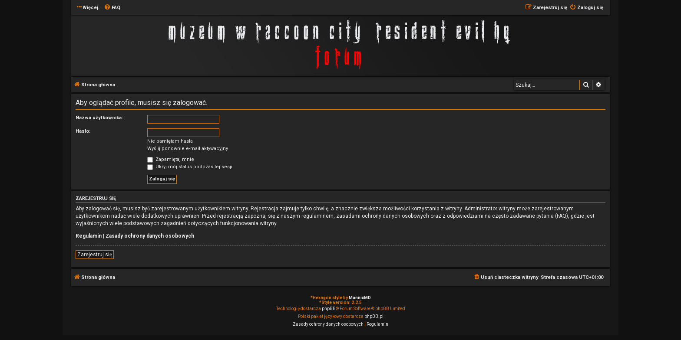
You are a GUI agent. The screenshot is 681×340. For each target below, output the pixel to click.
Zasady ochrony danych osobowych (150, 236)
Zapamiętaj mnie (170, 159)
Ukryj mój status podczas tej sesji (189, 167)
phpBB (329, 308)
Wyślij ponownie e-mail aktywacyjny (187, 148)
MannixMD (360, 297)
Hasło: (83, 131)
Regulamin (89, 236)
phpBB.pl (373, 316)
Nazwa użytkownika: (99, 118)
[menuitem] (112, 8)
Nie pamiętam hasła (170, 141)
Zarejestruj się (94, 255)
